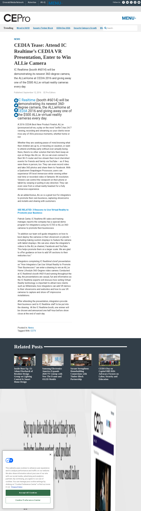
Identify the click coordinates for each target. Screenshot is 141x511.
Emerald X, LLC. (106, 498)
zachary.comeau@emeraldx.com (115, 468)
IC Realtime (26, 100)
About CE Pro (75, 462)
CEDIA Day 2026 (63, 28)
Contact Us (108, 482)
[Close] (50, 454)
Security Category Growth (85, 28)
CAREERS (55, 502)
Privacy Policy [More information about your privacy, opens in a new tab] (16, 487)
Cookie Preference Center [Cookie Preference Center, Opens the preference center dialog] (28, 500)
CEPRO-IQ (74, 472)
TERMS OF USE (106, 504)
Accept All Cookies (28, 493)
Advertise (32, 2)
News (17, 39)
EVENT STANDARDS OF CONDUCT (101, 502)
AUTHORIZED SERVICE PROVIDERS (73, 502)
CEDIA (22, 111)
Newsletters (74, 469)
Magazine (74, 465)
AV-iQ (42, 2)
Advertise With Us (77, 458)
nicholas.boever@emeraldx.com (115, 478)
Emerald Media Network (13, 2)
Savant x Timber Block (43, 28)
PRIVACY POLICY (119, 504)
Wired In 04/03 (23, 28)
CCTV (33, 330)
